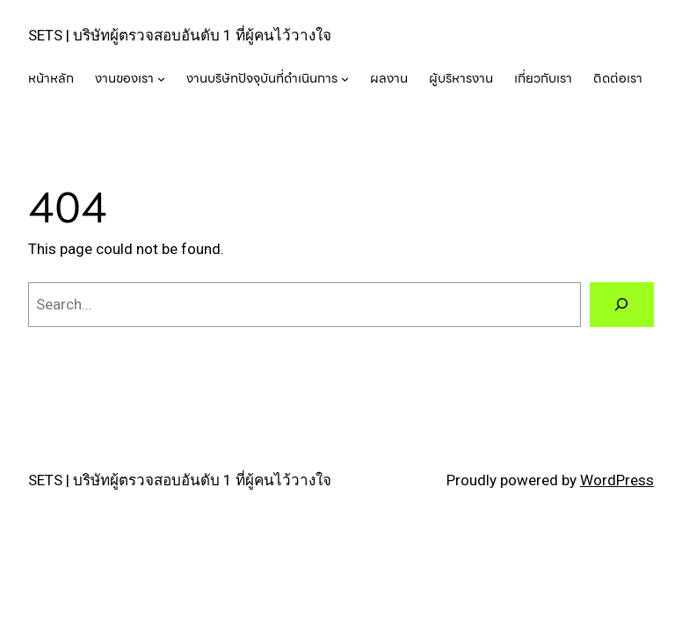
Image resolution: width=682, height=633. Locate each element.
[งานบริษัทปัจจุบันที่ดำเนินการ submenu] (345, 78)
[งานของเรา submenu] (161, 78)
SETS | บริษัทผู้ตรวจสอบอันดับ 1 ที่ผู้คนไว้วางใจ (179, 35)
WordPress (617, 480)
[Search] (622, 304)
